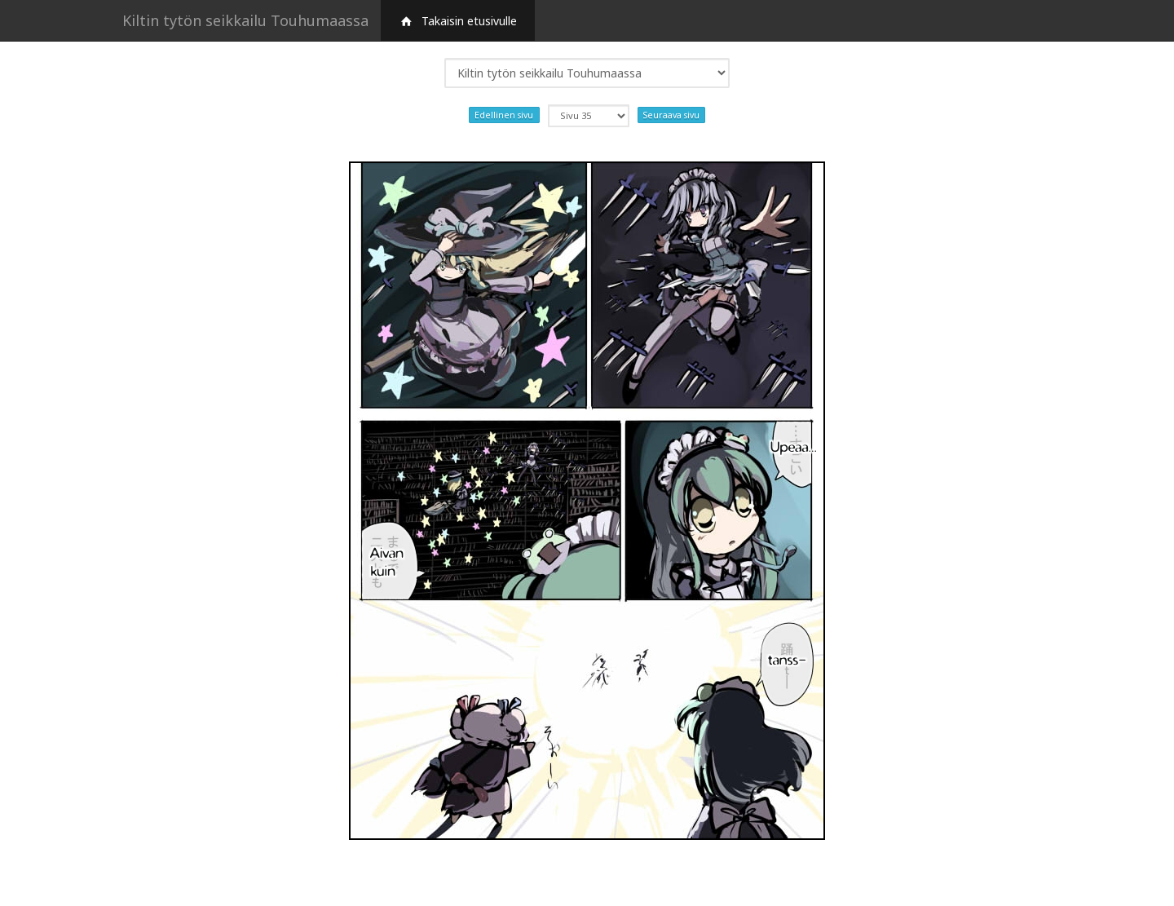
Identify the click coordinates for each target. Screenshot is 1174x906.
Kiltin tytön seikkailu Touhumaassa (245, 20)
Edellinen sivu (503, 115)
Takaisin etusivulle (458, 21)
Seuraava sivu (671, 115)
